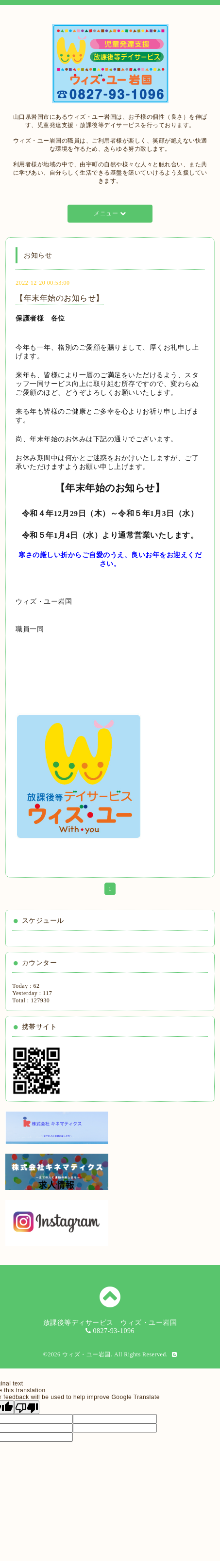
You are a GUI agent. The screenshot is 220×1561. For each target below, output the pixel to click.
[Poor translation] (26, 1407)
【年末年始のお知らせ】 (60, 298)
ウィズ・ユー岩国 (86, 1354)
